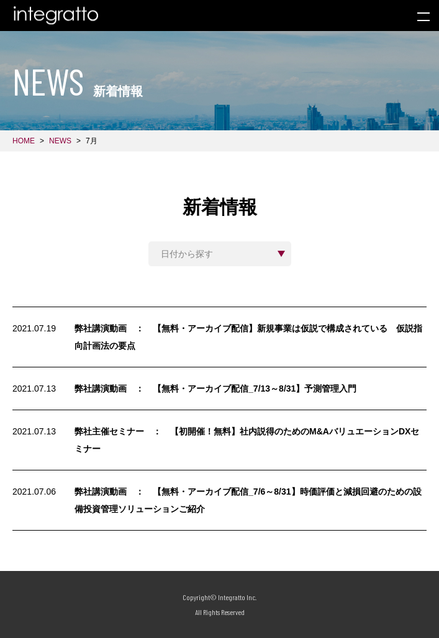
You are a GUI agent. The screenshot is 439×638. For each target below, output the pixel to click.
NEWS (60, 141)
